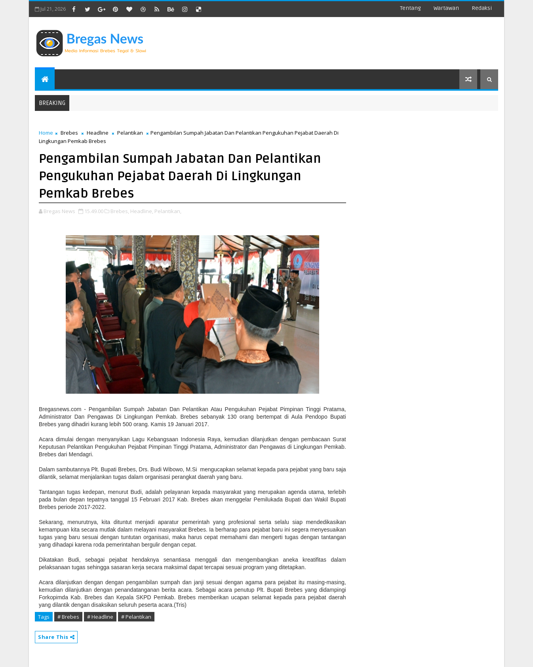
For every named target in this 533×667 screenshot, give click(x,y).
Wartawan (446, 8)
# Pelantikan (136, 616)
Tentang (410, 8)
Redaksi (482, 8)
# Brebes (68, 616)
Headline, (141, 211)
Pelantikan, (167, 211)
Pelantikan (130, 132)
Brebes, (119, 211)
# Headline (100, 616)
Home (46, 132)
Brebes (69, 132)
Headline (98, 132)
